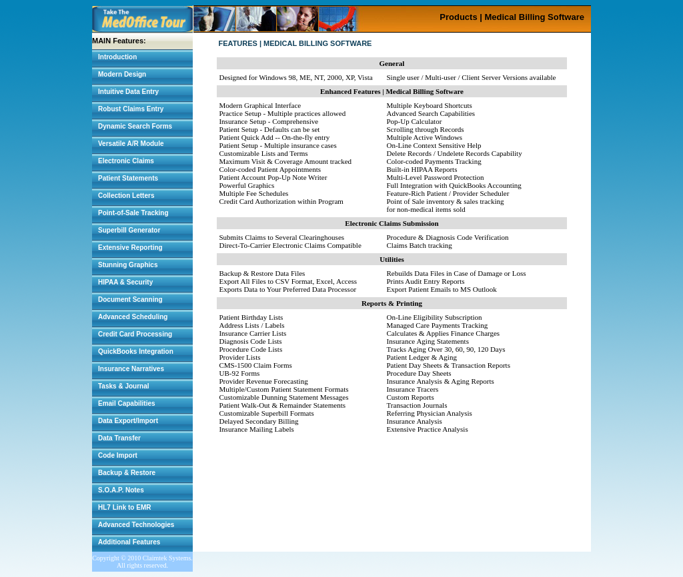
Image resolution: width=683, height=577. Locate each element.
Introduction (117, 57)
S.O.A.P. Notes (121, 490)
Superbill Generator (129, 230)
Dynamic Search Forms (135, 126)
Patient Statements (128, 178)
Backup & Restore (126, 472)
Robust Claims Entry (130, 109)
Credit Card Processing (135, 334)
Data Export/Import (128, 420)
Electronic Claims (126, 161)
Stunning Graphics (127, 265)
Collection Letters (126, 195)
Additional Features (129, 542)
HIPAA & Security (125, 282)
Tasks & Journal (123, 386)
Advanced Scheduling (132, 316)
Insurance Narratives (131, 368)
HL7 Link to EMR (124, 507)
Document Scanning (130, 299)
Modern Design (122, 74)
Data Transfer (119, 438)
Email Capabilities (126, 403)
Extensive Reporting (130, 247)
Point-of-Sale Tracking (133, 213)
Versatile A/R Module (131, 143)
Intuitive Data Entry (128, 91)
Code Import (117, 455)
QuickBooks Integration (135, 351)
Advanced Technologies (136, 524)
